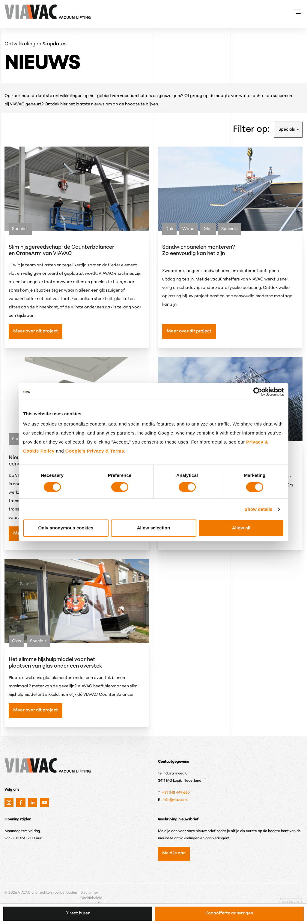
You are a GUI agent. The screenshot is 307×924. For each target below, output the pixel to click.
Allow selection (153, 527)
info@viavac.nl (175, 800)
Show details (259, 509)
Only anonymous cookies (66, 527)
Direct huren (77, 913)
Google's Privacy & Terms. (95, 450)
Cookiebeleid (91, 898)
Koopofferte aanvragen (229, 913)
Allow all (241, 527)
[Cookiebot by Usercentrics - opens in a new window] (257, 391)
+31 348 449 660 (176, 793)
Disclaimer (89, 893)
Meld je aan (174, 853)
